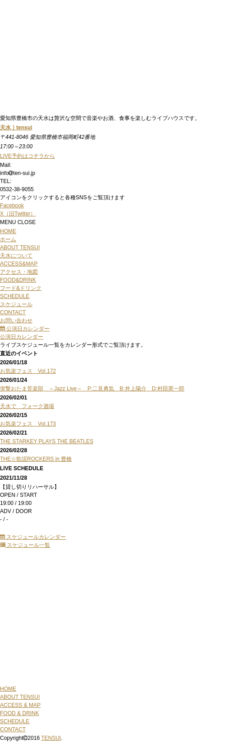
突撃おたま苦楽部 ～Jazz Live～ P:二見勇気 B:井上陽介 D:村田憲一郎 (92, 388)
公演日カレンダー (25, 329)
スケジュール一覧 (25, 545)
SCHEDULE (14, 721)
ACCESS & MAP (20, 705)
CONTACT (13, 729)
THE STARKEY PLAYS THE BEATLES (46, 441)
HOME (8, 689)
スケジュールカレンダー (33, 537)
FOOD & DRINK (19, 713)
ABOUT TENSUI (20, 697)
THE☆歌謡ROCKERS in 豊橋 (36, 459)
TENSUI (51, 738)
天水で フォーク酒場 (27, 406)
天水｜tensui (16, 127)
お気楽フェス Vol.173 (28, 424)
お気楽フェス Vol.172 (28, 371)
